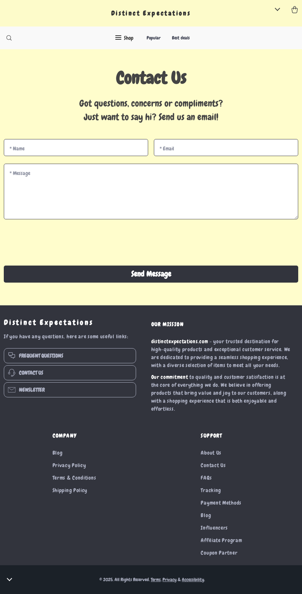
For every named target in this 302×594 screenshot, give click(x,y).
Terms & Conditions (74, 477)
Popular (154, 38)
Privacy (170, 580)
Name (17, 148)
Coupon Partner (219, 552)
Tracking (211, 490)
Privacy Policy (69, 465)
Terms (156, 580)
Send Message (151, 274)
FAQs (206, 477)
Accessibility (193, 580)
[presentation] (151, 243)
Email (167, 148)
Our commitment (169, 377)
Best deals (181, 38)
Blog (58, 452)
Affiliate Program (221, 540)
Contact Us (213, 465)
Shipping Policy (70, 490)
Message (19, 173)
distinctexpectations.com (179, 341)
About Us (211, 452)
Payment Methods (221, 502)
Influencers (214, 527)
